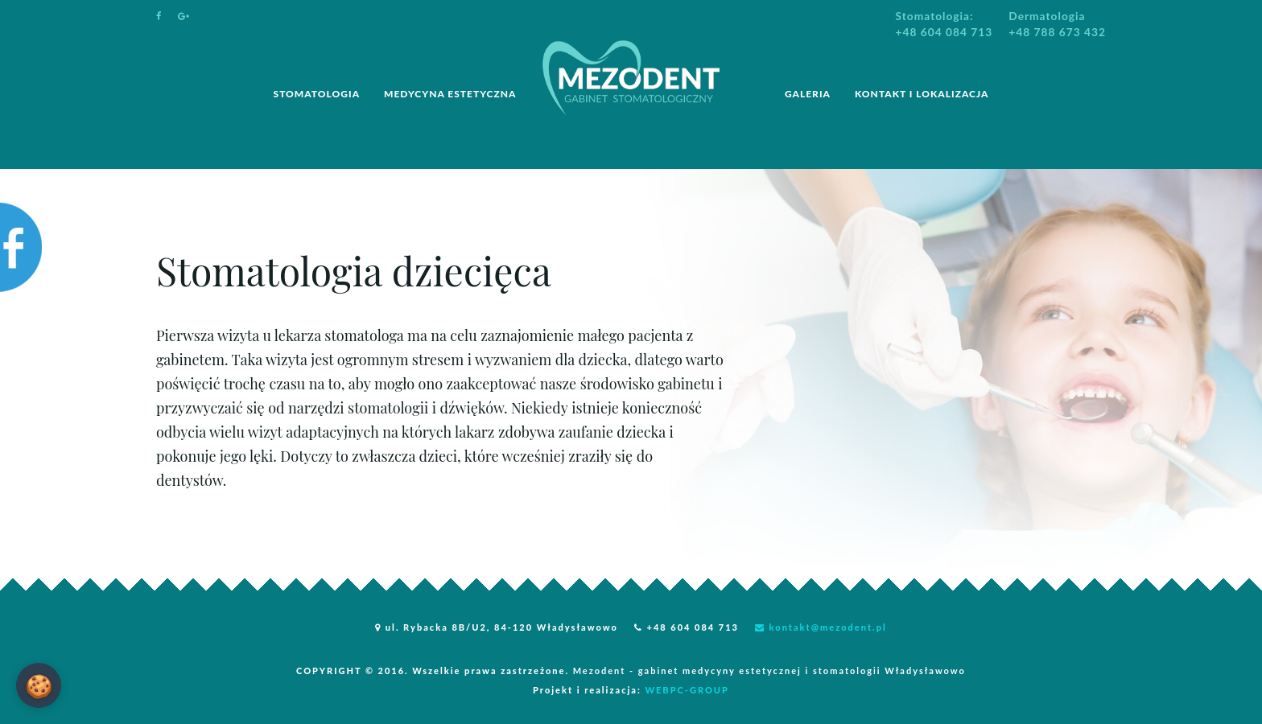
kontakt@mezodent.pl (821, 627)
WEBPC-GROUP (687, 690)
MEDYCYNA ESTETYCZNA (450, 94)
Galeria (808, 94)
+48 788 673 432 (1057, 32)
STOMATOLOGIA (317, 94)
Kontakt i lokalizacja (922, 94)
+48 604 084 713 (944, 32)
